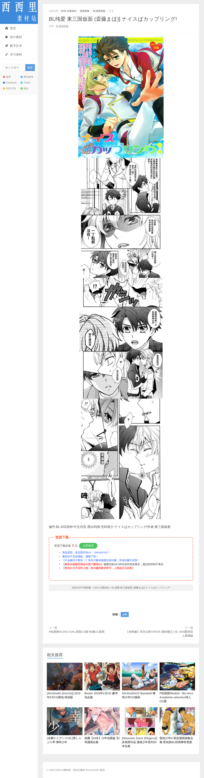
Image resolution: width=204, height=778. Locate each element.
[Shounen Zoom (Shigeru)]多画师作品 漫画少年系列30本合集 (140, 727)
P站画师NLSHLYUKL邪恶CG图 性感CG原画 (76, 631)
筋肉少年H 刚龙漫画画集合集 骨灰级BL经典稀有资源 (177, 725)
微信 (24, 88)
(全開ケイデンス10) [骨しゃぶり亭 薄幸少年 (64, 725)
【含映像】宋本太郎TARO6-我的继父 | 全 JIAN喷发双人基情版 (159, 633)
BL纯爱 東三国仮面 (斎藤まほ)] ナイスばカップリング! (113, 19)
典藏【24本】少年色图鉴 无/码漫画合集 (102, 725)
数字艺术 (13, 45)
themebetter (92, 770)
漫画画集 (84, 11)
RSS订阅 (9, 88)
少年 (124, 614)
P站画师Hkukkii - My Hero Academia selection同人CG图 (177, 682)
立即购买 (88, 545)
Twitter (25, 82)
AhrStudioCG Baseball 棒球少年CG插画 (140, 680)
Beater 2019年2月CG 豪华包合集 (102, 680)
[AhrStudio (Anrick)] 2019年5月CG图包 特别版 (64, 680)
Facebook (10, 82)
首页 (10, 28)
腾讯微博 (27, 77)
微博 (7, 77)
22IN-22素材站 (19, 12)
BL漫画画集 (99, 11)
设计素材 (13, 37)
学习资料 (13, 54)
